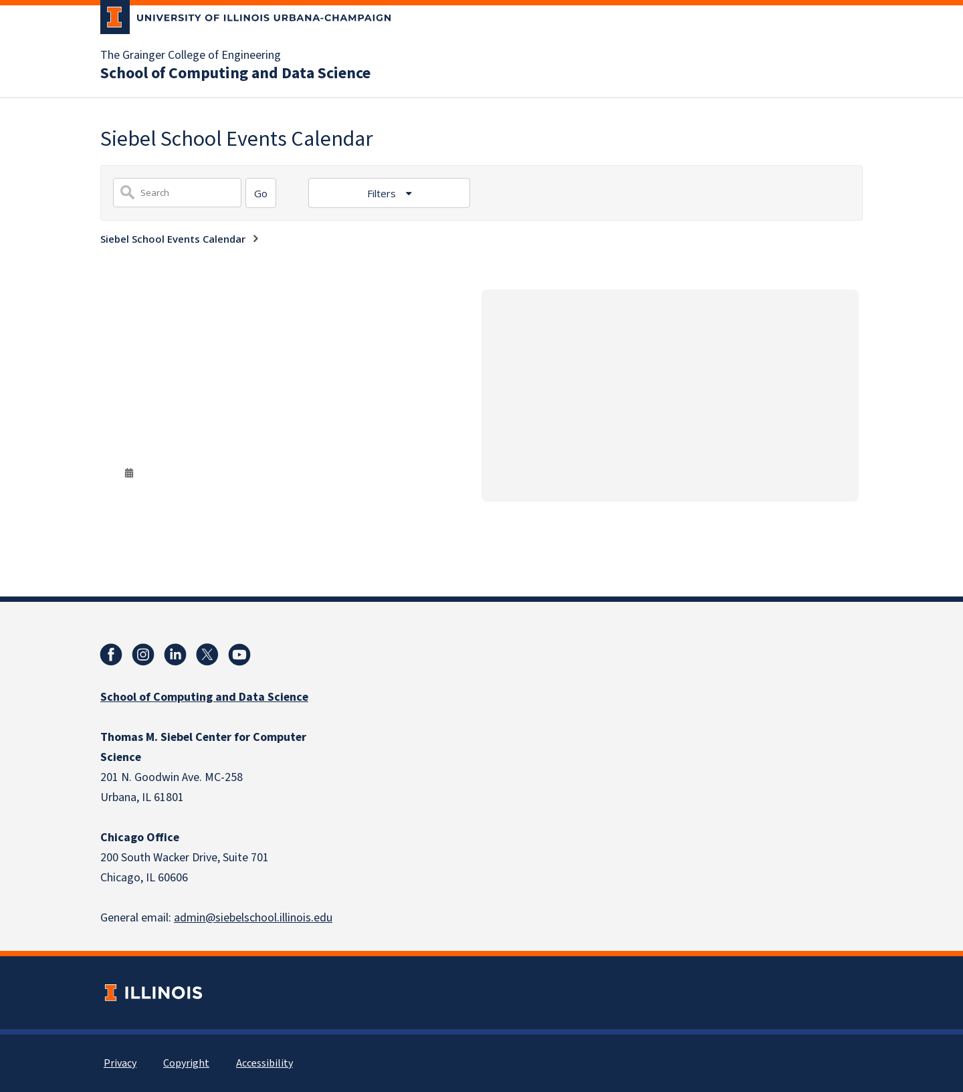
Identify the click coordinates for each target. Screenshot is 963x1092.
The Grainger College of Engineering (190, 55)
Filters (383, 193)
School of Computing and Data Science (235, 74)
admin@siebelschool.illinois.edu (253, 917)
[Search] (260, 193)
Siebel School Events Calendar (172, 238)
